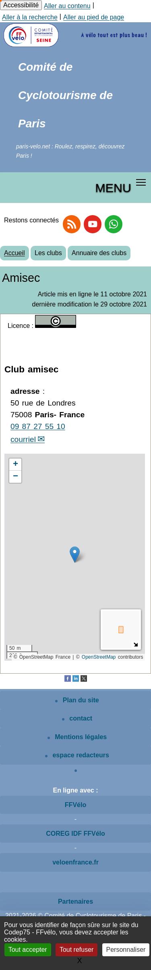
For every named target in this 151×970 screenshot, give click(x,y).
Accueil (14, 252)
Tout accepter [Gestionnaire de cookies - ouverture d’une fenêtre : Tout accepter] (27, 949)
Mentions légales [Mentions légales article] (77, 736)
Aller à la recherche (30, 17)
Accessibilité (21, 5)
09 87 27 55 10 (37, 426)
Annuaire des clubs (99, 252)
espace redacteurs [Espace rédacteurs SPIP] (77, 755)
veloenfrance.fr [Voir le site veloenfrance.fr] (75, 862)
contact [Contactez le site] (77, 718)
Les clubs (48, 252)
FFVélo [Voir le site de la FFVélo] (75, 804)
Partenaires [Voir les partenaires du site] (75, 901)
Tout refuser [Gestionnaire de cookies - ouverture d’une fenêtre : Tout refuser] (76, 949)
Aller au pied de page (93, 17)
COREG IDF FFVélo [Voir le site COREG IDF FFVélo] (75, 833)
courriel (23, 439)
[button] (75, 554)
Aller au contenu (67, 5)
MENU (113, 187)
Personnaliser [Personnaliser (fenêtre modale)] (126, 949)
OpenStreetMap (99, 657)
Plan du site (77, 700)
